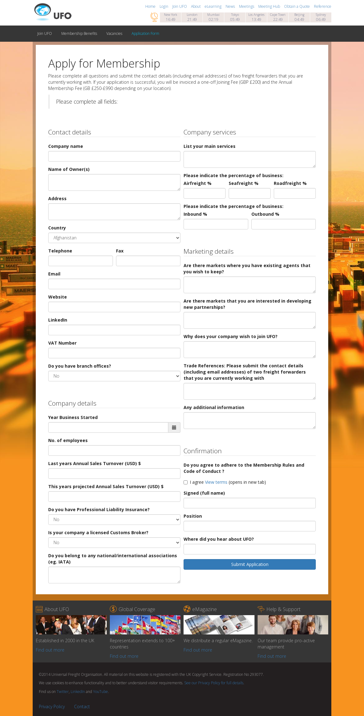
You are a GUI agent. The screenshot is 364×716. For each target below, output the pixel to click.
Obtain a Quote (297, 6)
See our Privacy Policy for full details (213, 682)
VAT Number (62, 343)
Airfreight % (198, 183)
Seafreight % (244, 183)
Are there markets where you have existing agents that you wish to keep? (247, 268)
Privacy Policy (52, 706)
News (231, 6)
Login (164, 6)
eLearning (213, 6)
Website (57, 297)
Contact (82, 706)
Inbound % (195, 214)
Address (57, 198)
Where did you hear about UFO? (219, 539)
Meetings (247, 6)
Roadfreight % (290, 183)
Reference (322, 6)
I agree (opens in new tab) (225, 482)
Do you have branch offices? (79, 366)
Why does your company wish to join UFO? (231, 336)
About (196, 6)
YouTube (100, 691)
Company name (65, 146)
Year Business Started (73, 417)
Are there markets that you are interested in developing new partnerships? (247, 304)
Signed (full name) (204, 493)
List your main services (210, 146)
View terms (216, 482)
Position (193, 516)
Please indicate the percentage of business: (233, 175)
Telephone (60, 251)
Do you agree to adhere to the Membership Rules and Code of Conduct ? (244, 468)
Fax (120, 251)
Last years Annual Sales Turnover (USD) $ (94, 463)
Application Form (145, 33)
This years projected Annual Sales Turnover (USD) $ (106, 486)
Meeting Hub (269, 6)
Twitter (63, 691)
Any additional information (214, 407)
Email (54, 274)
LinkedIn (57, 320)
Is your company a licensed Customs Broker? (98, 532)
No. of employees (68, 440)
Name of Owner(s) (69, 169)
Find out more (50, 650)
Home (150, 6)
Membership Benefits (79, 33)
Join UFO (180, 6)
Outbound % (265, 214)
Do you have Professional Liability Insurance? (99, 509)
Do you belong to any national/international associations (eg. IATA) (112, 559)
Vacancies (114, 33)
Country (57, 228)
